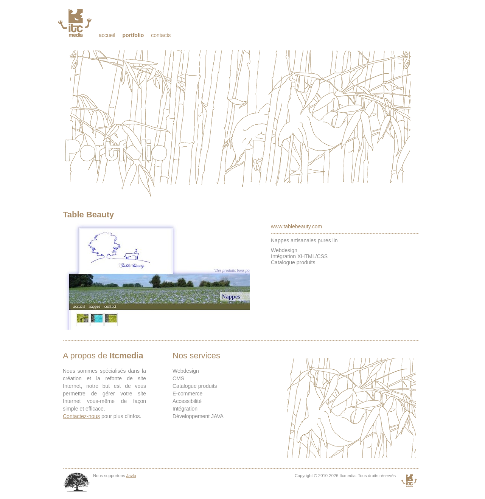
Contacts (161, 35)
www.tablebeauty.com (296, 226)
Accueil (107, 35)
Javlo (131, 475)
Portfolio (133, 35)
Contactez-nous (81, 416)
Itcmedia (75, 23)
